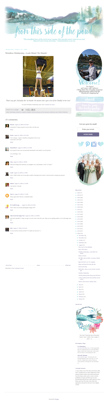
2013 (78, 224)
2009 (78, 233)
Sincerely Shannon (82, 355)
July (80, 284)
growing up (37, 112)
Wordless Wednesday (63, 112)
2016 (78, 216)
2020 (78, 207)
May (80, 289)
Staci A (12, 194)
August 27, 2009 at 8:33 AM (20, 228)
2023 (78, 200)
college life (18, 112)
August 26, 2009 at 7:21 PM (21, 194)
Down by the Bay (82, 266)
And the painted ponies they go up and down (89, 275)
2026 (78, 193)
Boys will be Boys (82, 249)
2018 (78, 212)
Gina (11, 162)
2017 (78, 214)
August (81, 245)
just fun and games (45, 112)
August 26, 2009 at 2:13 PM (21, 173)
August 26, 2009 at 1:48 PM (20, 162)
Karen (11, 135)
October (81, 240)
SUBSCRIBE (88, 134)
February (81, 296)
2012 (78, 226)
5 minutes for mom (49, 104)
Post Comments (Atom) (18, 268)
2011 (78, 228)
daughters (29, 112)
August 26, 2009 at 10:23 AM (21, 135)
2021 (78, 204)
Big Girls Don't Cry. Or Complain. (86, 262)
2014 (78, 221)
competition (24, 112)
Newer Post (9, 265)
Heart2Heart (13, 148)
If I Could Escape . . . (15, 205)
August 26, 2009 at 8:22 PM (29, 205)
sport (57, 112)
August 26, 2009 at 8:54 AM (22, 124)
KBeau (12, 183)
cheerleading (12, 112)
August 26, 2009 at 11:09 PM (32, 215)
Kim (11, 228)
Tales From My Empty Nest (17, 215)
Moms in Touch (82, 256)
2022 (78, 202)
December (81, 235)
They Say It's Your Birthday (85, 247)
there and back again (82, 357)
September (81, 242)
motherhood (52, 112)
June (80, 287)
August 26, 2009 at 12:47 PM (25, 148)
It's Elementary (82, 346)
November (81, 238)
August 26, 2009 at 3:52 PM (21, 183)
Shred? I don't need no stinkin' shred (87, 281)
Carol (11, 173)
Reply (11, 129)
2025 (78, 195)
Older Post (68, 265)
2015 (78, 219)
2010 (78, 231)
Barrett (12, 124)
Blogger (57, 399)
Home (38, 265)
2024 (78, 197)
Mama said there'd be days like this (87, 264)
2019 (78, 209)
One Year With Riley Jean (84, 348)
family (33, 112)
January (81, 299)
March (80, 294)
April (80, 292)
